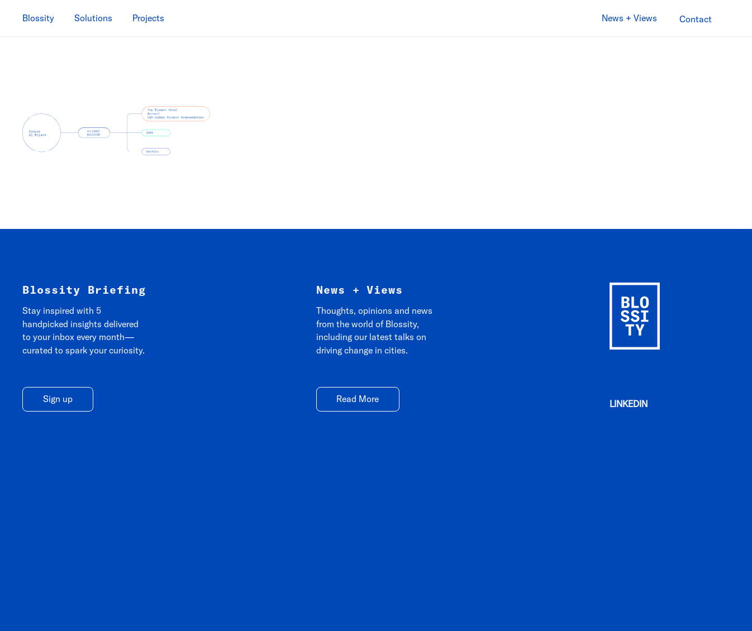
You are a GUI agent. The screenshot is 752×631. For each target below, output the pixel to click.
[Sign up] (57, 399)
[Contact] (695, 19)
